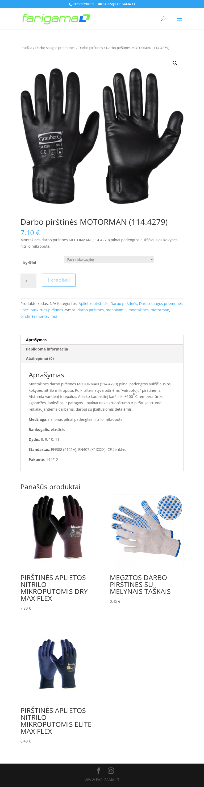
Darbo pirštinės (90, 47)
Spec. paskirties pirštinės (41, 309)
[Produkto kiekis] (28, 281)
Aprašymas (36, 339)
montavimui (116, 309)
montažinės (138, 309)
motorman (160, 309)
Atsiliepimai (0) (40, 358)
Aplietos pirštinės (94, 303)
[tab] (102, 340)
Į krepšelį (59, 280)
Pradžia (26, 47)
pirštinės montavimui (38, 316)
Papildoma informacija (47, 349)
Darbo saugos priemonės (55, 47)
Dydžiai (29, 262)
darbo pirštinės (90, 309)
